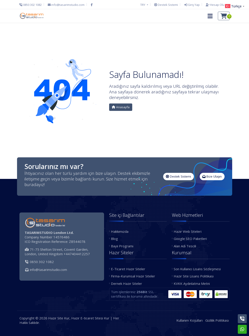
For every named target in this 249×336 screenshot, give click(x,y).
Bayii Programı (122, 246)
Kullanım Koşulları (189, 320)
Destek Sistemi (178, 176)
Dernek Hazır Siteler (126, 283)
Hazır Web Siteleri (187, 231)
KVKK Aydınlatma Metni (192, 283)
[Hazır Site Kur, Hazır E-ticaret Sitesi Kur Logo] (31, 16)
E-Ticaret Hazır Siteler (128, 269)
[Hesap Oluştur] (217, 5)
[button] (210, 16)
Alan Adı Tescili (185, 246)
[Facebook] (92, 5)
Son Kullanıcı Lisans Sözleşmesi (197, 269)
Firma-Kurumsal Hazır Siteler (133, 276)
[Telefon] (31, 5)
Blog (114, 238)
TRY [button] (143, 5)
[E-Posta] (66, 5)
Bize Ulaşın (212, 176)
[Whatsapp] (242, 329)
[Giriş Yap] (192, 5)
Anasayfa (121, 107)
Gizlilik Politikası (217, 320)
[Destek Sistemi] (166, 5)
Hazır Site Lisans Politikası (194, 276)
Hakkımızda (119, 231)
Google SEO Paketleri (190, 238)
